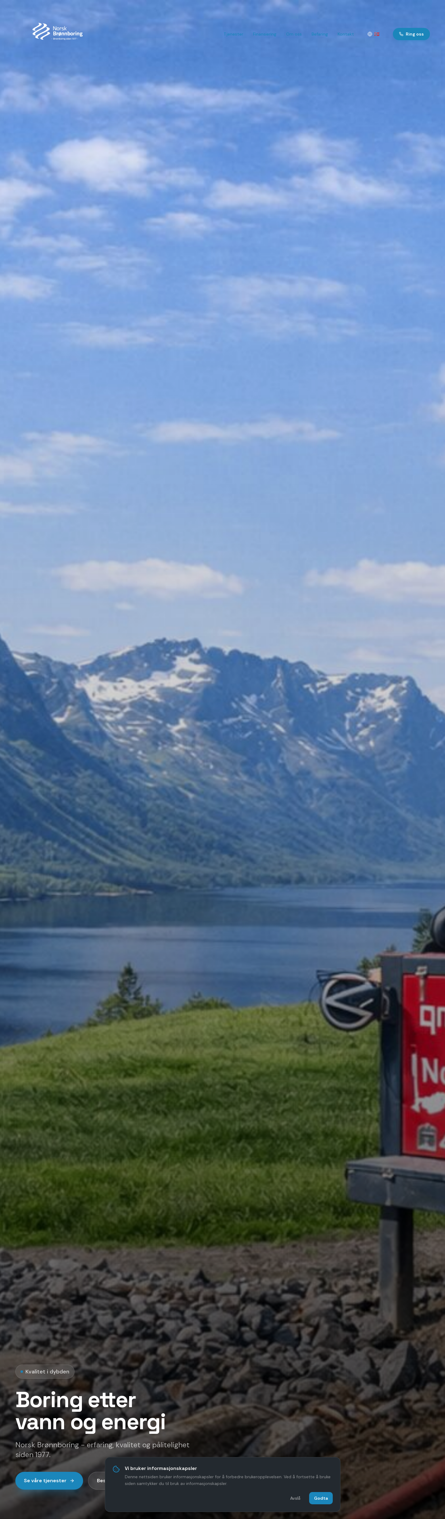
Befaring (320, 34)
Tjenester (233, 34)
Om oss (294, 34)
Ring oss (411, 34)
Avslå (295, 1498)
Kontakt (346, 34)
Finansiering (264, 34)
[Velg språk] (373, 34)
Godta (321, 1498)
